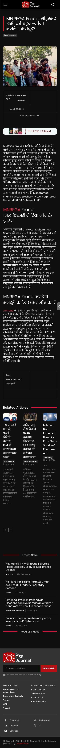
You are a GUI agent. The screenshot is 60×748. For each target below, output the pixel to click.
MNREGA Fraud (13, 379)
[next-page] (10, 530)
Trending (48, 457)
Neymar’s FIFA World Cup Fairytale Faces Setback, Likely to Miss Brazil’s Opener (28, 567)
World (9, 592)
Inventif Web (22, 743)
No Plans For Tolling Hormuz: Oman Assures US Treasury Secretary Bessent (27, 585)
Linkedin (14, 725)
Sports (9, 574)
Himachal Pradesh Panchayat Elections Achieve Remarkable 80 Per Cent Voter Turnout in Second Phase (29, 603)
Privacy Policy (35, 674)
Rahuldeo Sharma (21, 98)
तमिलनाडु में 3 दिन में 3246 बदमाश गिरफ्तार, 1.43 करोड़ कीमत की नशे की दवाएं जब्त (29, 441)
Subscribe (48, 668)
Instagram (44, 720)
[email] (21, 668)
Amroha (8, 310)
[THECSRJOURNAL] (31, 4)
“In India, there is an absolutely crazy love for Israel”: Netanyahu (28, 619)
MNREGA (11, 210)
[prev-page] (5, 530)
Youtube (14, 731)
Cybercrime (9, 461)
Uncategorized (10, 35)
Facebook (14, 720)
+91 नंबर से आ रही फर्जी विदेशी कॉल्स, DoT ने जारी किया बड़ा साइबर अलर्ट (10, 441)
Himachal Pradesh (15, 610)
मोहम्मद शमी (10, 383)
